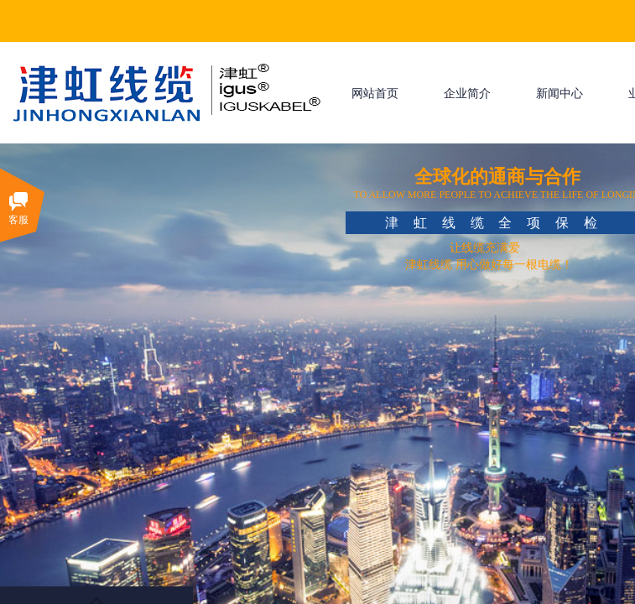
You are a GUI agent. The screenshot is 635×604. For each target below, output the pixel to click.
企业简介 (467, 93)
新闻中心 (559, 93)
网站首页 (374, 93)
